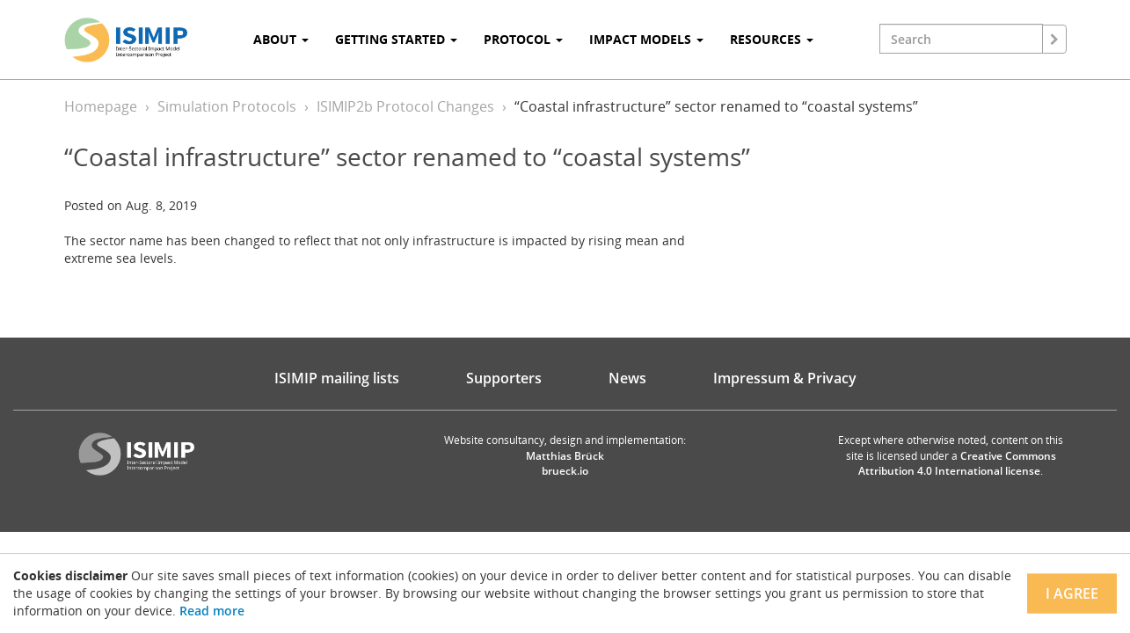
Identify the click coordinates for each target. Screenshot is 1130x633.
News (627, 378)
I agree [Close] (1072, 593)
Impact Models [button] (646, 39)
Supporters (504, 378)
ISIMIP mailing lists (336, 378)
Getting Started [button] (396, 39)
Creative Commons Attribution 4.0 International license (957, 463)
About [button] (281, 39)
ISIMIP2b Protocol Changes (405, 106)
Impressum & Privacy (785, 378)
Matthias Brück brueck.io (565, 463)
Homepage (100, 106)
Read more (211, 610)
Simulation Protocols (226, 106)
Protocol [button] (523, 39)
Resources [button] (771, 39)
